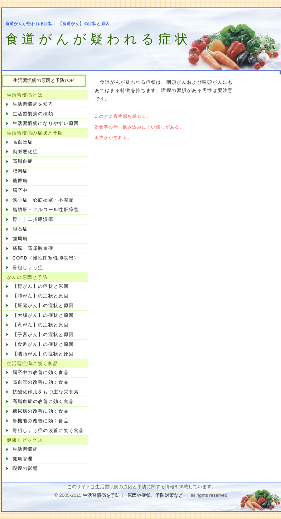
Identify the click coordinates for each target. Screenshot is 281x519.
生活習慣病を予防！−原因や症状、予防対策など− (134, 495)
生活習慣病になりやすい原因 (46, 123)
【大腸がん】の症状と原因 (43, 315)
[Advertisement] (167, 194)
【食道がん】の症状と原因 (43, 344)
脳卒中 (20, 190)
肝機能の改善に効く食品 (41, 420)
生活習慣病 (25, 449)
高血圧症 (23, 142)
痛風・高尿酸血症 (33, 248)
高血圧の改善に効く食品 (41, 382)
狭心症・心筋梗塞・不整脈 (43, 200)
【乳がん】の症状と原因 (41, 325)
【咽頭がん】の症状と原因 (43, 353)
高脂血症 (23, 161)
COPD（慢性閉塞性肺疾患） (46, 258)
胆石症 (20, 229)
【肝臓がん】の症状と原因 (43, 305)
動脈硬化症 (25, 151)
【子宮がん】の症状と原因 (43, 334)
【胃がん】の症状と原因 (41, 286)
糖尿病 (20, 180)
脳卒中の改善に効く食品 (41, 372)
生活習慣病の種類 (33, 113)
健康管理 (23, 458)
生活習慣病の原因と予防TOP (43, 80)
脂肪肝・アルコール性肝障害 (46, 209)
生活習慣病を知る (33, 104)
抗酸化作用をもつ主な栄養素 (46, 391)
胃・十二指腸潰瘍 (33, 219)
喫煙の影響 (25, 468)
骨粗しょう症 (28, 267)
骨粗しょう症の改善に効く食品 (48, 430)
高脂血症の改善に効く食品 (43, 401)
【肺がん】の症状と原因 (41, 296)
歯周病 (20, 238)
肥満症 (20, 171)
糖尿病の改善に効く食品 (41, 411)
